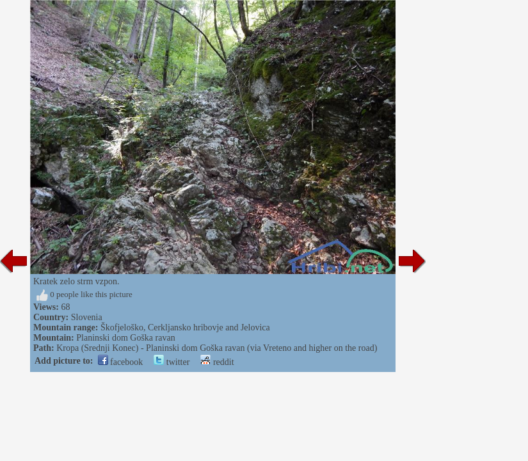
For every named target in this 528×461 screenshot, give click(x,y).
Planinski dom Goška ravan (125, 338)
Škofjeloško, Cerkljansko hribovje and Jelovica (185, 327)
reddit (217, 362)
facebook (120, 362)
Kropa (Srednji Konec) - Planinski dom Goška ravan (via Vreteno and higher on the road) (216, 348)
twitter (171, 362)
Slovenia (86, 317)
